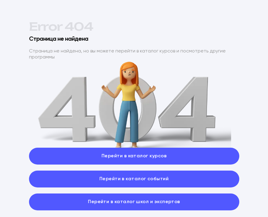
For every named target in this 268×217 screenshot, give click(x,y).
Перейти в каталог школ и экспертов (134, 202)
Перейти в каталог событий (134, 179)
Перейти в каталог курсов (134, 156)
